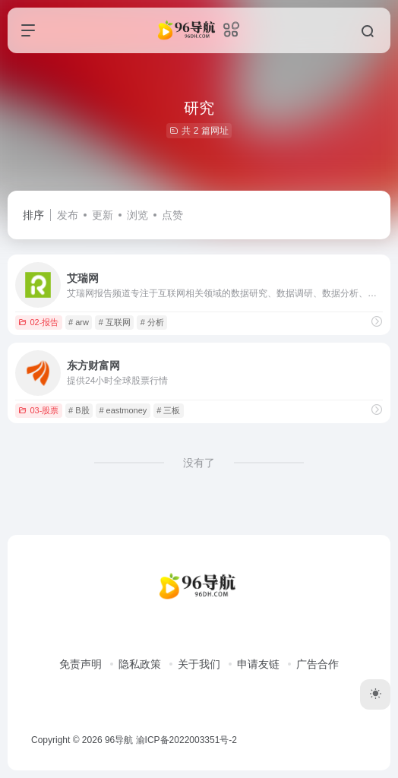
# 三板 (168, 410)
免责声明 (80, 664)
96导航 (119, 740)
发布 (67, 215)
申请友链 (258, 664)
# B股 (79, 410)
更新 (102, 215)
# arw (78, 322)
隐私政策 (139, 664)
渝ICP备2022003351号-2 (186, 740)
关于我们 (199, 664)
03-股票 (38, 410)
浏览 (137, 215)
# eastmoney (123, 410)
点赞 (172, 215)
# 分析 (152, 322)
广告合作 (317, 664)
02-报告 (38, 322)
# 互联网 (115, 322)
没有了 (199, 463)
